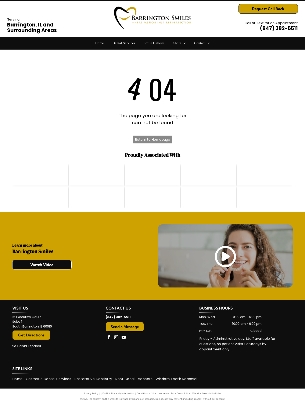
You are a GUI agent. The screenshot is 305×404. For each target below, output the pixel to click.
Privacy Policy (90, 393)
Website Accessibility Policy (207, 393)
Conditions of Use (146, 393)
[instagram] (116, 338)
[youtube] (124, 338)
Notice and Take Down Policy (174, 393)
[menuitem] (99, 43)
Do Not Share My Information (118, 393)
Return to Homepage (152, 139)
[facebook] (109, 338)
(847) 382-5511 (279, 28)
